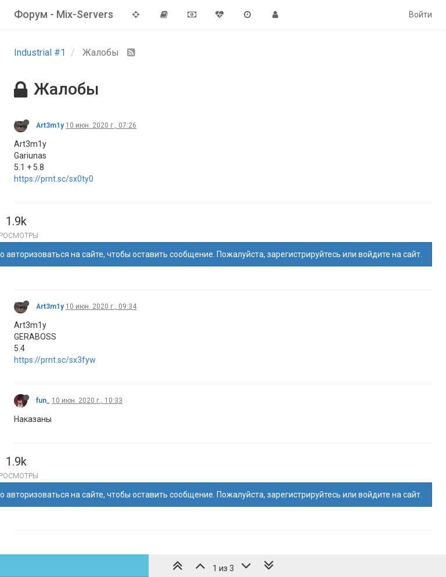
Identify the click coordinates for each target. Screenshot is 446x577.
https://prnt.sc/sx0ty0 (53, 178)
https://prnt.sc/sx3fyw (55, 360)
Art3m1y (50, 125)
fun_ (43, 400)
